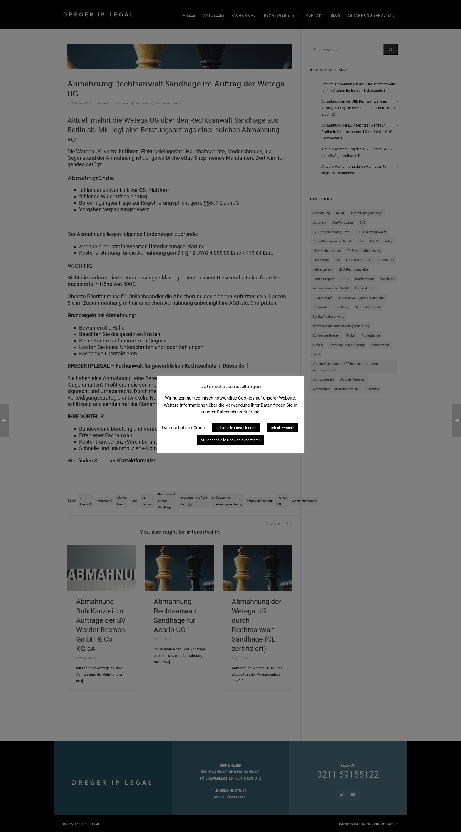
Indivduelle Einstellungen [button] (235, 428)
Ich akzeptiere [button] (282, 428)
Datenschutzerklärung (183, 427)
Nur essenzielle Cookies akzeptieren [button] (231, 440)
